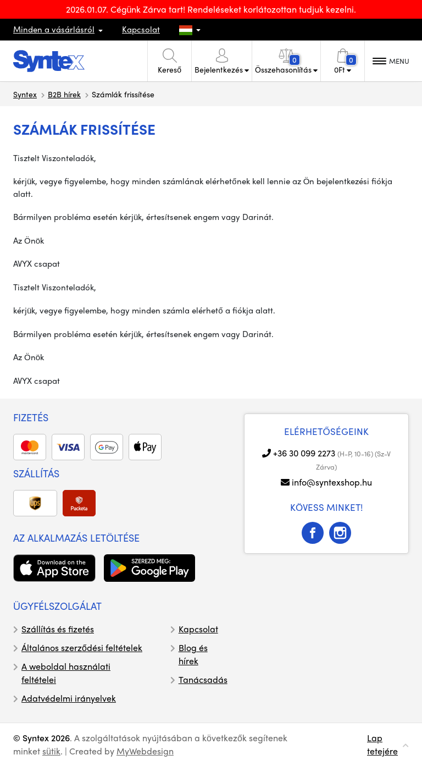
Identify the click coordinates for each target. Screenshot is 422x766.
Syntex (25, 94)
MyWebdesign (145, 751)
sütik (51, 751)
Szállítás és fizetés (57, 628)
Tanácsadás (203, 679)
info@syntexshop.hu (332, 482)
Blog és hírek (193, 654)
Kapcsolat (141, 29)
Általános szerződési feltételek (81, 647)
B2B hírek (64, 94)
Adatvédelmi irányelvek (68, 698)
